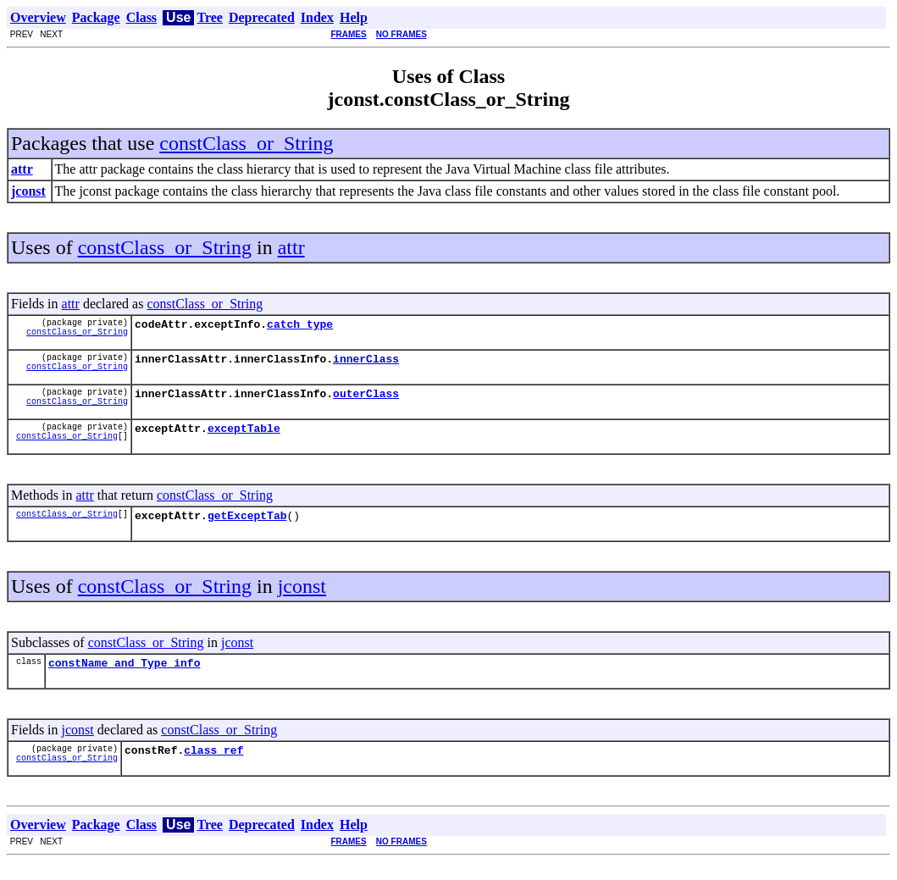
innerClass (366, 363)
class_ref (213, 767)
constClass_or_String (246, 143)
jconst (302, 599)
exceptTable (244, 438)
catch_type (300, 326)
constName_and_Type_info (124, 677)
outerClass (366, 400)
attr (291, 247)
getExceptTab (247, 527)
